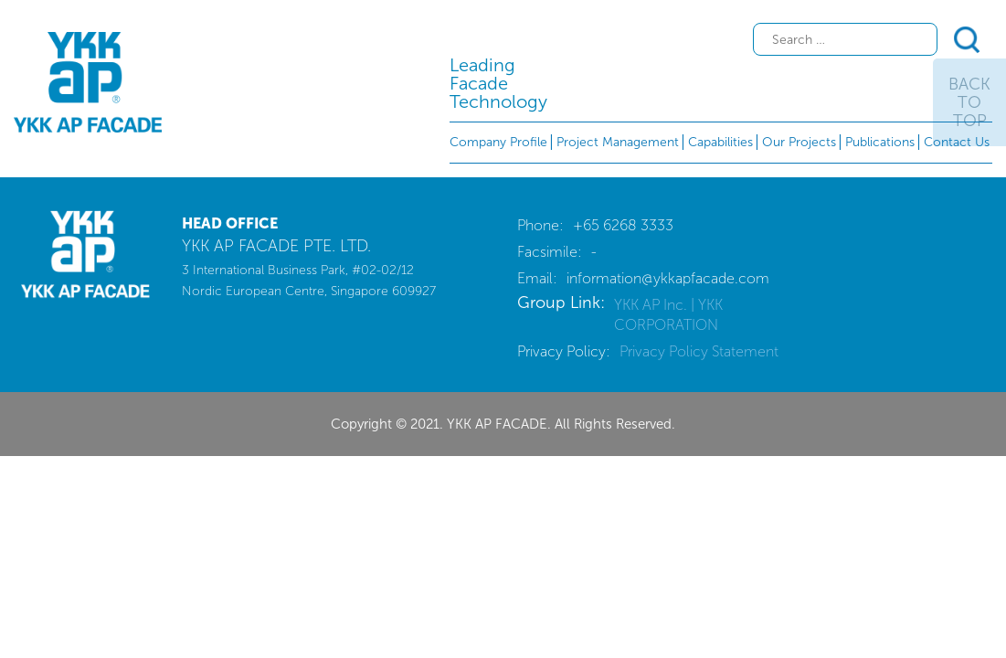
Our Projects (799, 142)
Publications (880, 142)
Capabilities (720, 142)
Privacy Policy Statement (698, 351)
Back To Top (969, 102)
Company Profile (498, 142)
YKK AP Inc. (652, 304)
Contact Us (957, 142)
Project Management (617, 142)
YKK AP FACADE (88, 82)
